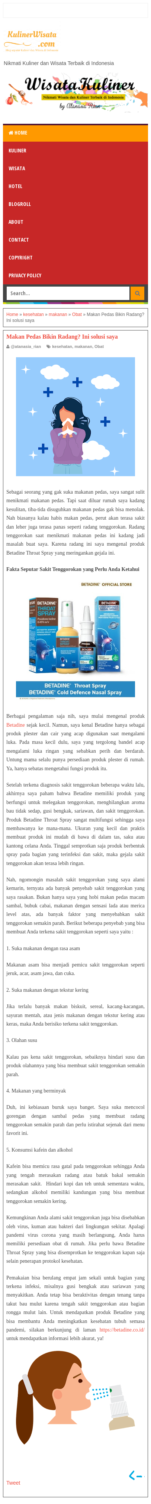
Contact (19, 239)
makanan (83, 346)
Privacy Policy (25, 275)
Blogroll (20, 203)
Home (18, 132)
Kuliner (17, 150)
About (16, 221)
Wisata (17, 168)
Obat (99, 346)
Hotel (15, 186)
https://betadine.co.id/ (122, 1330)
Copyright (21, 257)
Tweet (13, 1483)
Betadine (15, 725)
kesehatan (62, 346)
